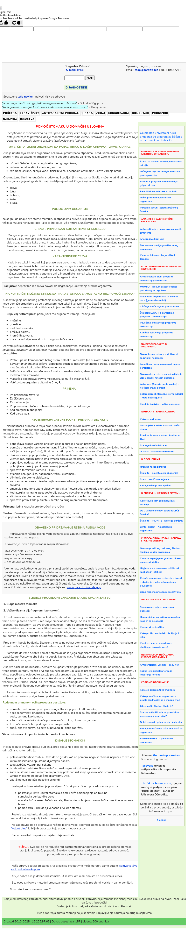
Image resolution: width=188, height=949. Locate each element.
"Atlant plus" (19, 828)
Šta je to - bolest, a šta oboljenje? (159, 473)
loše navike (25, 97)
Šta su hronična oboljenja (154, 479)
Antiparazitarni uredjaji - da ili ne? (159, 664)
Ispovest (147, 766)
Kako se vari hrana (150, 419)
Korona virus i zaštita (152, 627)
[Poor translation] (16, 23)
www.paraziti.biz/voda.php (84, 587)
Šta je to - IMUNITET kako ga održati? (161, 520)
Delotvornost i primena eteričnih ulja (161, 722)
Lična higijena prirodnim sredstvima (160, 592)
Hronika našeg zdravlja (153, 466)
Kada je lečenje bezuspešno (155, 485)
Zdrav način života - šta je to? (156, 706)
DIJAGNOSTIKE (76, 87)
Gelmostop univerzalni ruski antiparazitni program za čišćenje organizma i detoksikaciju (161, 136)
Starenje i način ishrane (153, 445)
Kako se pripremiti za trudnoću (157, 690)
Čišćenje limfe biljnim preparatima (159, 306)
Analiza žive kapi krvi (152, 239)
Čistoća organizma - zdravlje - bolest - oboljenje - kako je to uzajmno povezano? (161, 581)
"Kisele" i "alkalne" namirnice (157, 451)
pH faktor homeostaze (156, 783)
